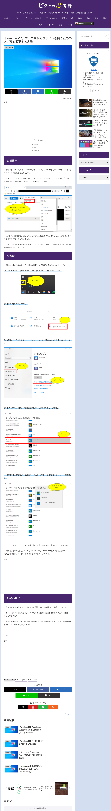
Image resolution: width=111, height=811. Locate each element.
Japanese (80, 23)
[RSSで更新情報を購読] (45, 707)
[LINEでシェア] (49, 91)
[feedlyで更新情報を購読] (40, 707)
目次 (35, 140)
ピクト (94, 70)
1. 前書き (35, 144)
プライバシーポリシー (53, 804)
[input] (94, 36)
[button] (60, 91)
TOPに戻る (31, 804)
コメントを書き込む (38, 783)
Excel (17, 680)
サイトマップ (79, 804)
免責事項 (40, 804)
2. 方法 (34, 147)
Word (24, 680)
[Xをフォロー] (30, 707)
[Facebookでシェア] (26, 91)
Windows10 (8, 680)
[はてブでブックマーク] (38, 91)
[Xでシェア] (15, 91)
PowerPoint (32, 680)
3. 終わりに (36, 150)
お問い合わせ (67, 804)
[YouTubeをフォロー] (35, 707)
